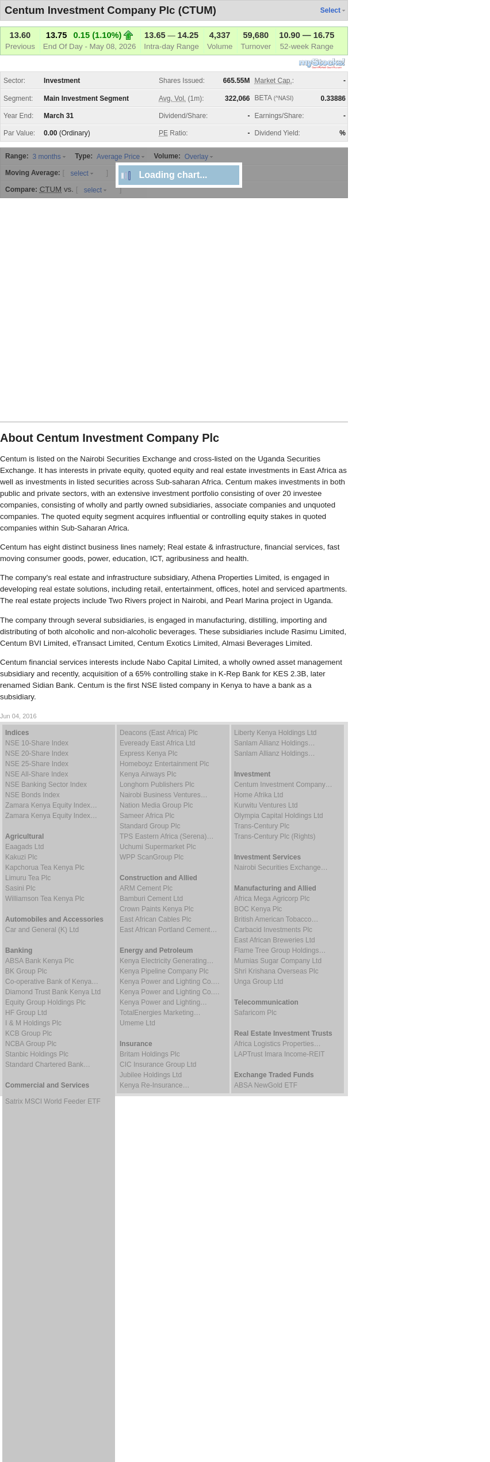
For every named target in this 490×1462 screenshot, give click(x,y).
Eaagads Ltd (24, 847)
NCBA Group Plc (30, 1044)
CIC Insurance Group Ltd (158, 1064)
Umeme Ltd (137, 1023)
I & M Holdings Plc (33, 1023)
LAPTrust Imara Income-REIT (279, 1054)
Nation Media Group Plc (156, 805)
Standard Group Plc (150, 826)
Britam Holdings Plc (150, 1054)
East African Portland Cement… (168, 930)
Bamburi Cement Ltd (151, 899)
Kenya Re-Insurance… (154, 1085)
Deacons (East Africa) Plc (159, 733)
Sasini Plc (20, 888)
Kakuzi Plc (21, 857)
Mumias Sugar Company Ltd (277, 961)
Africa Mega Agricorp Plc (271, 899)
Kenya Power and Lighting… (163, 1002)
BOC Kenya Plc (258, 909)
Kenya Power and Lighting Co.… (170, 982)
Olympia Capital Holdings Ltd (278, 816)
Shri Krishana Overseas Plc (276, 971)
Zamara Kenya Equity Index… (51, 805)
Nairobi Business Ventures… (164, 795)
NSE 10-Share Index (36, 743)
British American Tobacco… (276, 919)
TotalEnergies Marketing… (160, 1013)
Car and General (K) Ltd (42, 930)
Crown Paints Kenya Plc (157, 909)
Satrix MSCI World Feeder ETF (53, 1101)
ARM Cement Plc (146, 888)
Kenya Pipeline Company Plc (164, 971)
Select (330, 10)
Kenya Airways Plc (148, 774)
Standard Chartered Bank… (47, 1064)
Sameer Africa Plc (147, 816)
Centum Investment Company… (283, 785)
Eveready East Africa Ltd (157, 743)
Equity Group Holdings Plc (45, 1002)
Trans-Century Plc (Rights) (275, 836)
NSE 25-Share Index (36, 764)
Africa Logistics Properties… (277, 1044)
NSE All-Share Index (36, 774)
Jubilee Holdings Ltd (151, 1075)
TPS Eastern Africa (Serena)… (166, 836)
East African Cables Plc (156, 919)
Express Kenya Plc (149, 753)
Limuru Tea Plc (28, 878)
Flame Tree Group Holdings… (280, 950)
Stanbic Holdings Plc (36, 1054)
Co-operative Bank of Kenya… (51, 982)
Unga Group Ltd (258, 982)
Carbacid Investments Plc (273, 930)
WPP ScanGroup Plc (151, 857)
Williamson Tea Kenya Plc (45, 899)
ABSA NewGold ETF (265, 1085)
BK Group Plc (26, 971)
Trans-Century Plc (261, 826)
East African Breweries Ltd (274, 940)
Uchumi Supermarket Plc (158, 847)
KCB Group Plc (28, 1033)
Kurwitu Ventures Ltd (266, 805)
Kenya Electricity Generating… (166, 961)
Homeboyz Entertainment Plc (164, 764)
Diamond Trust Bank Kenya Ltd (53, 992)
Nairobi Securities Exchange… (281, 867)
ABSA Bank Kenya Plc (39, 961)
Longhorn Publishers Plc (157, 785)
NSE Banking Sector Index (46, 785)
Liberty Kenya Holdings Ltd (275, 733)
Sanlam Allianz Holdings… (274, 743)
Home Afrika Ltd (258, 795)
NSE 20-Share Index (36, 753)
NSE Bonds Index (32, 795)
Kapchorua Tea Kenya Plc (45, 867)
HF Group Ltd (26, 1013)
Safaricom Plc (255, 1013)
